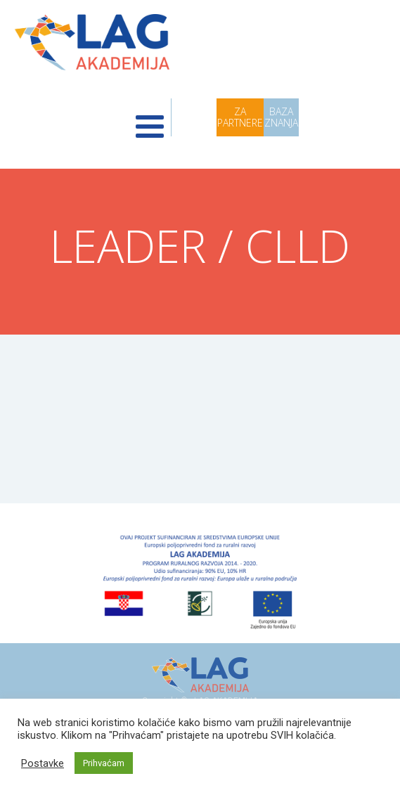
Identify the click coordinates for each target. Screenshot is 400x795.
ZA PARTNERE (240, 117)
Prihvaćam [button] (103, 763)
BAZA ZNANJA (281, 117)
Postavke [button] (42, 763)
